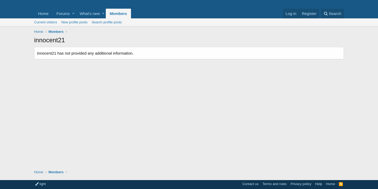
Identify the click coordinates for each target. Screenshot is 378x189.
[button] (73, 13)
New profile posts (74, 22)
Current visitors (45, 22)
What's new (90, 13)
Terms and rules (274, 184)
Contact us (250, 184)
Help (318, 184)
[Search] (332, 13)
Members (118, 13)
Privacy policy (301, 184)
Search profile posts (107, 22)
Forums (63, 13)
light (40, 184)
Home (43, 13)
